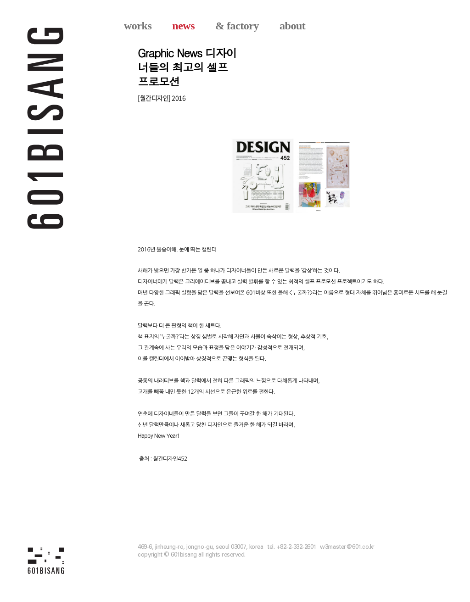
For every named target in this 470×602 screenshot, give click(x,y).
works (137, 26)
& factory (237, 26)
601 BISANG (45, 127)
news (183, 26)
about (292, 26)
